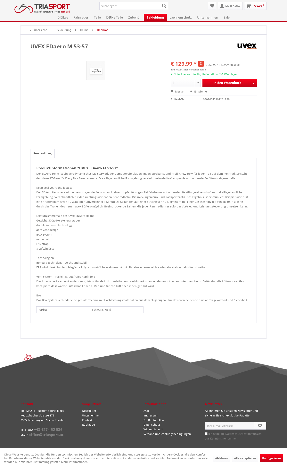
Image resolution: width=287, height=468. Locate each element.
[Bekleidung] (155, 17)
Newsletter (89, 411)
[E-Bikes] (63, 17)
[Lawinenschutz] (180, 17)
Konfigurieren (271, 458)
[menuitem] (133, 6)
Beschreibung (42, 153)
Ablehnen (221, 458)
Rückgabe (88, 424)
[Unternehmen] (207, 17)
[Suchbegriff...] (133, 6)
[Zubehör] (135, 17)
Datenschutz (152, 424)
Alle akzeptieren (245, 458)
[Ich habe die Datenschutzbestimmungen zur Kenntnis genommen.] (206, 433)
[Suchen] (164, 6)
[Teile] (97, 17)
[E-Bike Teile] (114, 17)
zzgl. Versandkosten (195, 69)
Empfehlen (199, 91)
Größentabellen (154, 420)
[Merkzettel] (212, 6)
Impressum (151, 415)
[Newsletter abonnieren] (260, 426)
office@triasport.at (46, 434)
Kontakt (87, 420)
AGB (146, 411)
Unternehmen (91, 415)
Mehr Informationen (74, 462)
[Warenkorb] (255, 6)
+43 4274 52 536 (48, 429)
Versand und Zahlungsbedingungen (167, 434)
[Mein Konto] (230, 6)
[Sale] (226, 17)
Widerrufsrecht (153, 429)
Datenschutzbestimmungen (243, 434)
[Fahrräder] (81, 17)
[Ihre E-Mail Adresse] (229, 426)
